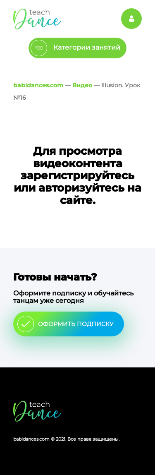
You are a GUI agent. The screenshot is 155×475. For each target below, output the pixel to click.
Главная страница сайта (37, 411)
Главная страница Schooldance (37, 18)
